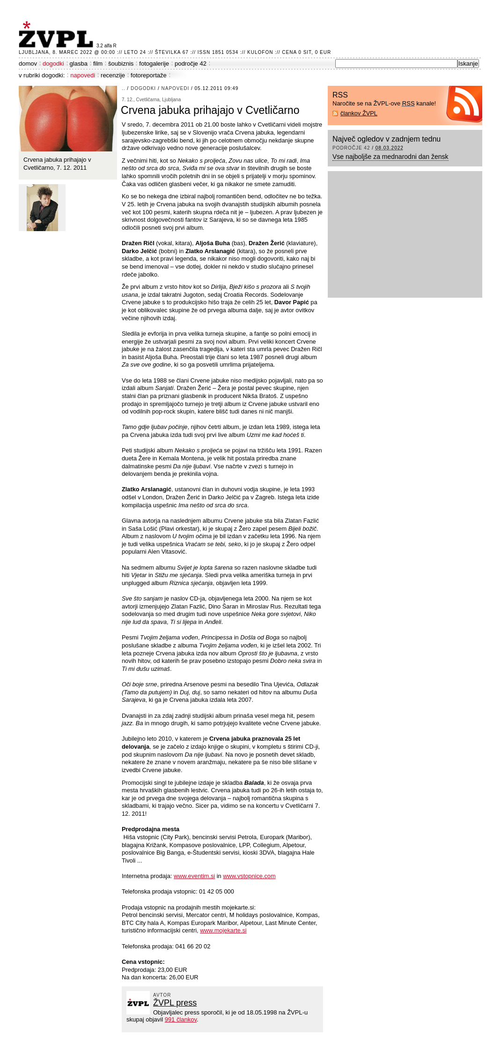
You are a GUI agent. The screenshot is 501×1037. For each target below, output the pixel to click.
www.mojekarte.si (223, 930)
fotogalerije (154, 63)
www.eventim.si (194, 875)
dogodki (53, 63)
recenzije (113, 75)
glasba (79, 63)
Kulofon (260, 52)
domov (28, 63)
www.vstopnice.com (249, 875)
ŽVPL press (175, 1002)
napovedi (82, 75)
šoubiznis (120, 63)
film (98, 63)
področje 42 (190, 63)
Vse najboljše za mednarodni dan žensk (390, 156)
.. (123, 88)
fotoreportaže (149, 75)
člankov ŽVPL (358, 113)
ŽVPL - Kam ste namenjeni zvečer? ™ (57, 34)
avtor (162, 995)
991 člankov (181, 1019)
